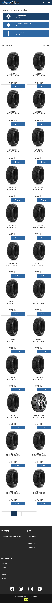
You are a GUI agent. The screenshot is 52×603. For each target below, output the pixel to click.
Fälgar (30, 540)
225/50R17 (13, 416)
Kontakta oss (5, 571)
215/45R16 (39, 454)
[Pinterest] (39, 590)
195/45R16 (13, 75)
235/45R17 (13, 340)
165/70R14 (39, 75)
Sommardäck (31, 543)
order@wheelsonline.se (11, 536)
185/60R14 (39, 151)
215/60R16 (13, 454)
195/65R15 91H (39, 416)
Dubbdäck (30, 551)
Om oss (4, 567)
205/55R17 (39, 492)
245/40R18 (13, 492)
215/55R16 (39, 188)
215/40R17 (39, 264)
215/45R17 (13, 226)
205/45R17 (39, 340)
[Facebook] (12, 590)
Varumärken (5, 578)
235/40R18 (39, 378)
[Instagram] (30, 590)
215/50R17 (13, 378)
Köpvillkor (4, 563)
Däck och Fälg (32, 536)
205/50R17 (13, 302)
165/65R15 (39, 226)
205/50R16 (13, 151)
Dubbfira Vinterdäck (33, 547)
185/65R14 (39, 113)
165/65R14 (13, 113)
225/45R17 (13, 188)
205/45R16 (13, 264)
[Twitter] (21, 590)
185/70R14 (39, 302)
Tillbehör (4, 574)
